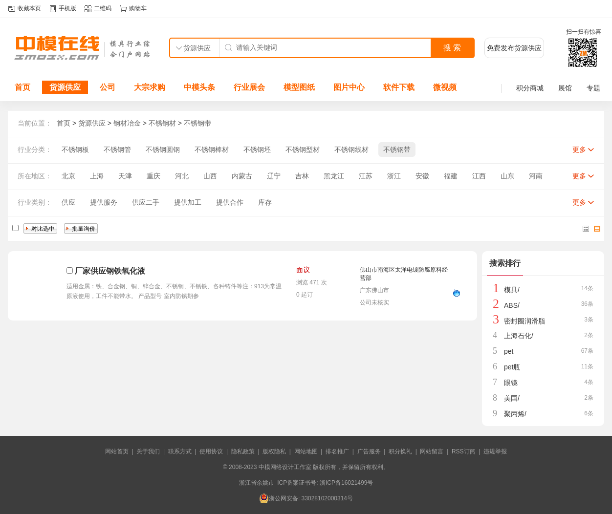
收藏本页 (29, 8)
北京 (68, 176)
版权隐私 (274, 451)
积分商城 (530, 88)
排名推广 (337, 451)
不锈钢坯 (257, 149)
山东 (507, 176)
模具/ (512, 290)
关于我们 (148, 451)
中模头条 (199, 87)
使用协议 (211, 451)
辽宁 (274, 176)
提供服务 (103, 202)
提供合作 (229, 202)
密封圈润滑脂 (524, 321)
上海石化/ (518, 336)
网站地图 (306, 451)
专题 (593, 88)
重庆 (153, 176)
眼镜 (511, 382)
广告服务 (369, 451)
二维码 (102, 8)
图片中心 (349, 87)
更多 (579, 149)
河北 (182, 176)
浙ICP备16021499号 (346, 482)
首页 (22, 87)
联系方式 (180, 451)
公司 (107, 87)
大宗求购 (149, 87)
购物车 (138, 8)
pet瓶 (512, 367)
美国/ (512, 398)
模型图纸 (299, 87)
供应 (68, 202)
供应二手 (145, 202)
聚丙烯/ (515, 414)
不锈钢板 (75, 149)
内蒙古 (242, 176)
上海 (97, 176)
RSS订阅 (464, 451)
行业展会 (249, 87)
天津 (125, 176)
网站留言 (431, 451)
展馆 (565, 88)
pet (508, 351)
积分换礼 (400, 451)
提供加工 (187, 202)
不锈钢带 (197, 123)
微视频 (445, 87)
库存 (265, 202)
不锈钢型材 (302, 149)
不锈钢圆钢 (163, 149)
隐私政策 (243, 451)
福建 (451, 176)
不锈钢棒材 (212, 149)
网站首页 (117, 451)
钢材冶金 (127, 123)
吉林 (302, 176)
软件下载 (399, 87)
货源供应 (65, 87)
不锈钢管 (117, 149)
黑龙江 (334, 176)
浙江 (394, 176)
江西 (479, 176)
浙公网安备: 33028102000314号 (306, 498)
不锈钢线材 (351, 149)
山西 (210, 176)
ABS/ (512, 305)
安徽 (422, 176)
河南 (536, 176)
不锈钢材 (162, 123)
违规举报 (495, 451)
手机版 (67, 8)
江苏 (365, 176)
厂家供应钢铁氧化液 (110, 271)
